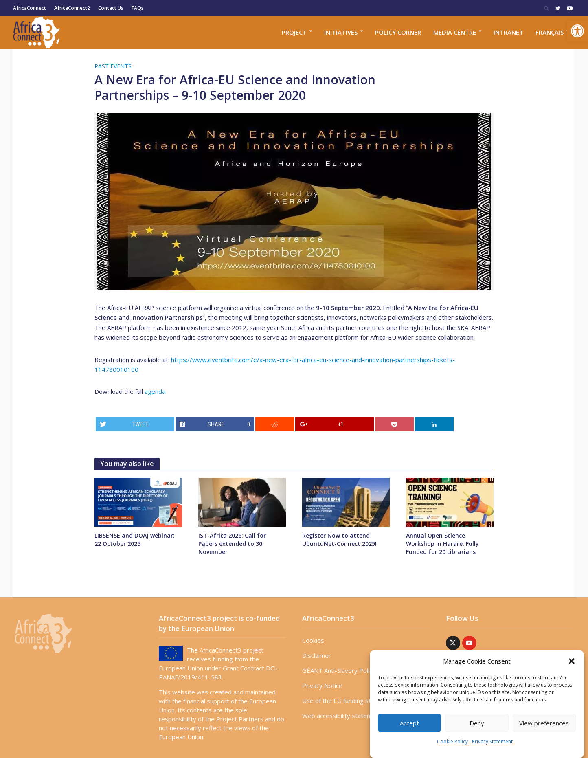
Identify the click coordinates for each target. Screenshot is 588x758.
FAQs (138, 7)
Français (549, 32)
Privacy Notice (322, 685)
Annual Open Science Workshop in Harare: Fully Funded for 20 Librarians (442, 544)
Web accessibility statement (342, 716)
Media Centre (454, 32)
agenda (155, 391)
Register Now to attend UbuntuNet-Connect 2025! (339, 539)
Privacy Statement (492, 741)
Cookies (313, 640)
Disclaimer (316, 655)
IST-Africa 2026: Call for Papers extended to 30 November (232, 544)
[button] (577, 31)
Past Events (113, 66)
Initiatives (341, 32)
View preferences (544, 723)
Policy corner (398, 32)
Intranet (508, 32)
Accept (409, 723)
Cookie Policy (452, 741)
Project (294, 32)
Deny (477, 723)
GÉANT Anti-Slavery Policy (338, 670)
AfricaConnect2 (72, 7)
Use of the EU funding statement (348, 700)
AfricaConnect (29, 7)
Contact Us (110, 7)
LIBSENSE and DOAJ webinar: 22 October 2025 (134, 539)
